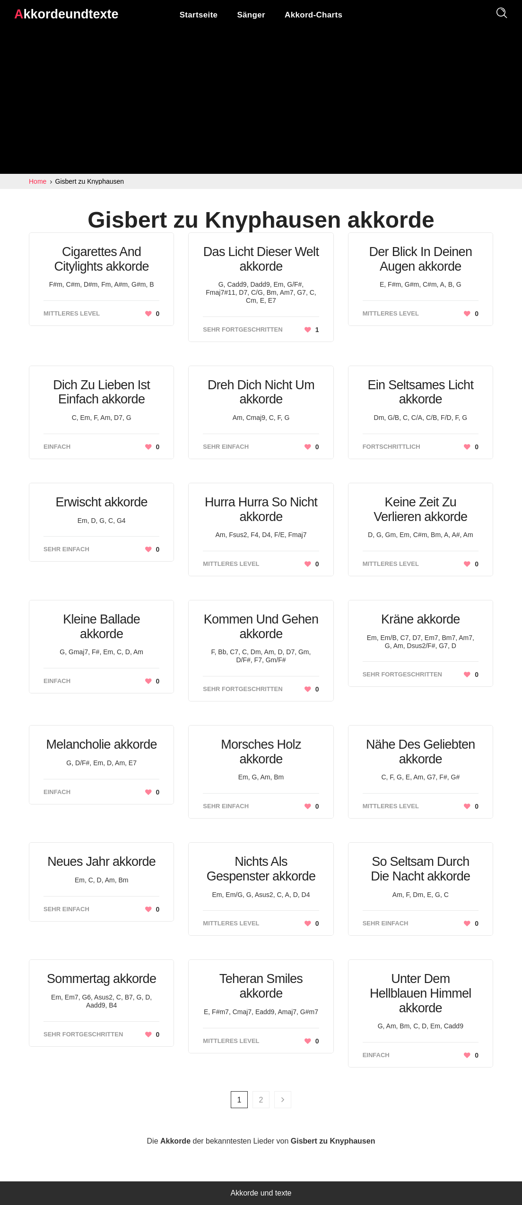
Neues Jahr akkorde (101, 862)
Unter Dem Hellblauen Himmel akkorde (420, 993)
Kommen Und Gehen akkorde (261, 626)
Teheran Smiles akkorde (261, 986)
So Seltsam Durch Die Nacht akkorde (420, 869)
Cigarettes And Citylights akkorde (101, 259)
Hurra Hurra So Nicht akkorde (261, 509)
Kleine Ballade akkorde (101, 626)
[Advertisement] (261, 103)
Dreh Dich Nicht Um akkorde (261, 392)
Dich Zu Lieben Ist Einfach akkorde (101, 392)
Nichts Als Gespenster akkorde (261, 869)
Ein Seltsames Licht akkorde (420, 392)
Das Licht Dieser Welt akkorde (261, 259)
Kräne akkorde (420, 619)
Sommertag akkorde (101, 979)
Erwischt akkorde (101, 502)
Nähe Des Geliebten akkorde (420, 751)
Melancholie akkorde (101, 744)
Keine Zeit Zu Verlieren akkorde (420, 509)
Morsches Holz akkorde (261, 751)
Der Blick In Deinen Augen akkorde (420, 259)
